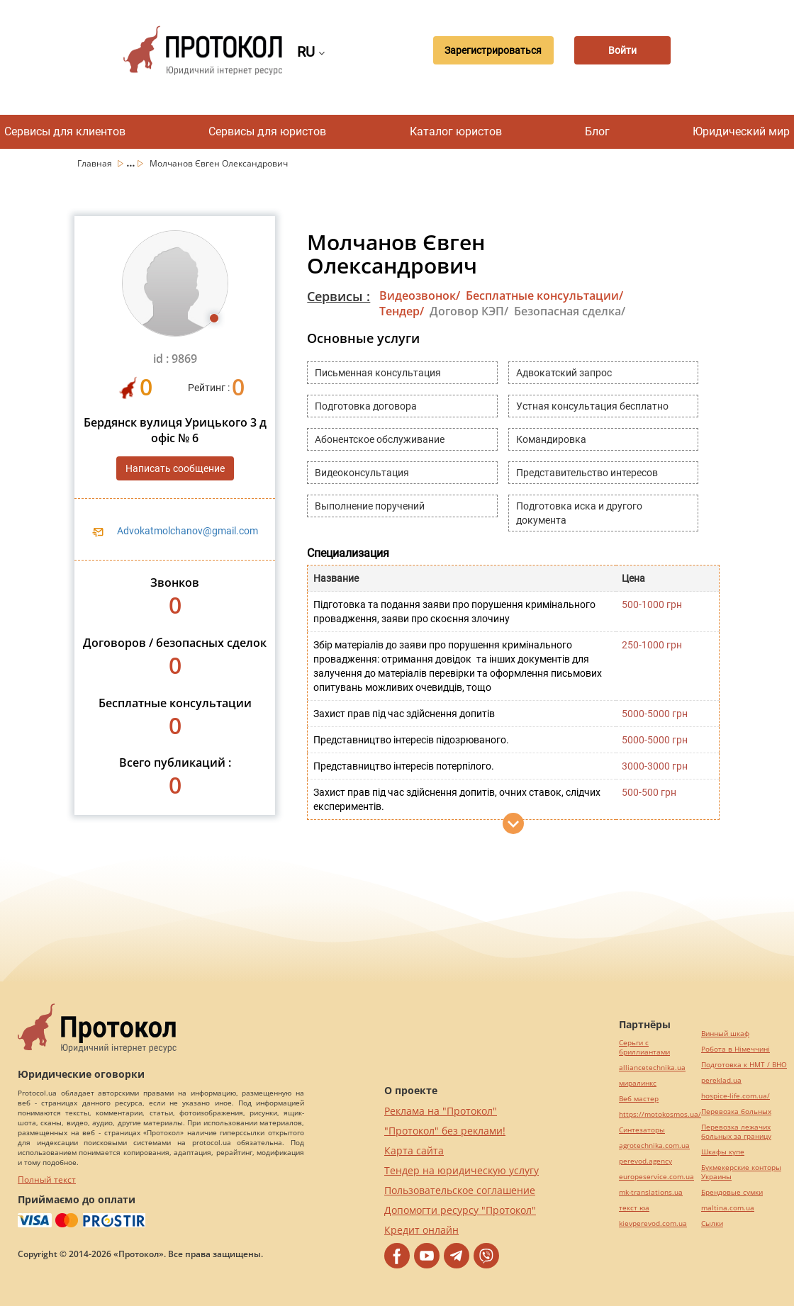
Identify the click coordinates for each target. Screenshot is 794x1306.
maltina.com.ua (727, 1207)
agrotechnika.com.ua (654, 1145)
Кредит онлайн (421, 1230)
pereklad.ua (721, 1080)
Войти (622, 50)
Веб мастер (639, 1098)
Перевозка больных (736, 1111)
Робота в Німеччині (735, 1049)
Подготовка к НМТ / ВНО (744, 1064)
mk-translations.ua (651, 1192)
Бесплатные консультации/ (544, 295)
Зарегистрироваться (490, 50)
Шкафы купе (722, 1151)
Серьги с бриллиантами (644, 1047)
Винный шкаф (725, 1033)
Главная (95, 163)
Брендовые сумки (732, 1192)
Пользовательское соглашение (459, 1190)
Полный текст (47, 1179)
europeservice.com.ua (656, 1176)
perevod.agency (645, 1161)
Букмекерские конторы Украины (741, 1172)
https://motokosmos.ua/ (660, 1114)
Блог (597, 131)
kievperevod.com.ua (653, 1223)
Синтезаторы (642, 1130)
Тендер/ (401, 311)
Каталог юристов (456, 131)
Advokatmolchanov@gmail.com (187, 530)
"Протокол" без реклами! (444, 1130)
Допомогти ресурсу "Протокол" (460, 1210)
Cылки (712, 1223)
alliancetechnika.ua (652, 1067)
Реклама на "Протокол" (440, 1111)
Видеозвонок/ (419, 295)
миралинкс (637, 1083)
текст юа (634, 1207)
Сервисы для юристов (267, 131)
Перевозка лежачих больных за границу (736, 1131)
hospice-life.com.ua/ (735, 1095)
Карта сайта (414, 1150)
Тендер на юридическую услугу (461, 1170)
